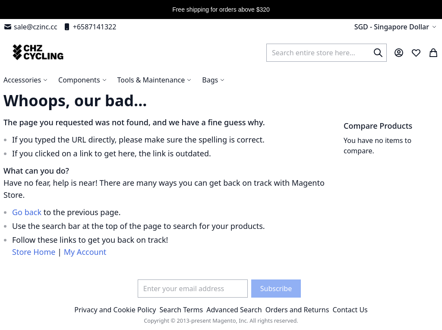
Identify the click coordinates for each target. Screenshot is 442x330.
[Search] (378, 53)
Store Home (33, 252)
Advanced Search (234, 309)
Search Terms (181, 309)
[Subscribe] (276, 288)
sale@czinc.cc (30, 27)
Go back (26, 212)
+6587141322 (90, 27)
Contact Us (349, 309)
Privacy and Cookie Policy (115, 309)
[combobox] (326, 53)
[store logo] (36, 52)
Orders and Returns (297, 309)
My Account (85, 252)
